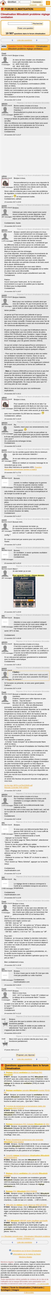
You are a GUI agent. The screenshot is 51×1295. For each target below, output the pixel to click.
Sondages (5, 1290)
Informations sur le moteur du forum (25, 1254)
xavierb (4, 205)
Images (15, 1290)
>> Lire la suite (42, 1284)
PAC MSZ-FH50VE (21, 1191)
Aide (41, 5)
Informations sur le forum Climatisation (25, 1250)
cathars (4, 176)
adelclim (4, 103)
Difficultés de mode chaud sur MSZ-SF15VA (26, 1205)
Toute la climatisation (20, 1287)
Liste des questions (24, 40)
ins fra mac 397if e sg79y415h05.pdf (18, 785)
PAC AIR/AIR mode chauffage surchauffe (27, 1221)
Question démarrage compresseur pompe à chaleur (23, 468)
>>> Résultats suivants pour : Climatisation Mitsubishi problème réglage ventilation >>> (25, 1237)
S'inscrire (33, 5)
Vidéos (5, 1287)
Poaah (4, 53)
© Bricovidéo (29, 1292)
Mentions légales (25, 1257)
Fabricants (38, 1287)
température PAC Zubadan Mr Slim (27, 1124)
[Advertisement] (24, 156)
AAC (3, 476)
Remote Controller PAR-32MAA (16, 787)
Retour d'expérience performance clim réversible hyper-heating (23, 1141)
